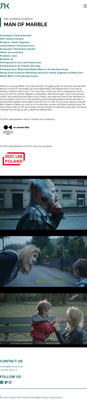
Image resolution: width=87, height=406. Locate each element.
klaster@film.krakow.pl (11, 366)
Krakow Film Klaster (4, 6)
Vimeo (6, 382)
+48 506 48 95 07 (9, 369)
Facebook (2, 382)
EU (14, 382)
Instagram (10, 382)
